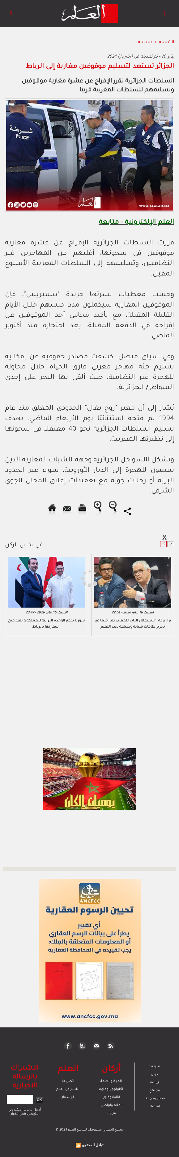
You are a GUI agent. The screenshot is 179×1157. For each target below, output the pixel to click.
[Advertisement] (55, 578)
